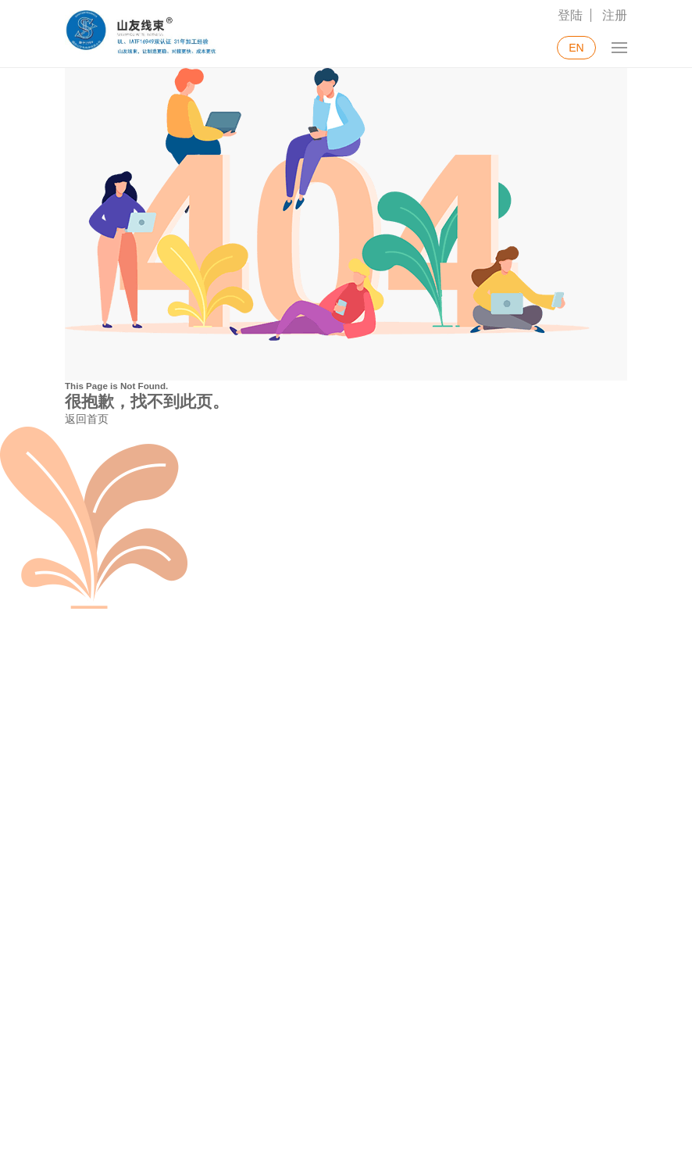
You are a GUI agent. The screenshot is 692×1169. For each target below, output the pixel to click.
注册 (614, 15)
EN (576, 47)
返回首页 (87, 419)
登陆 (570, 15)
